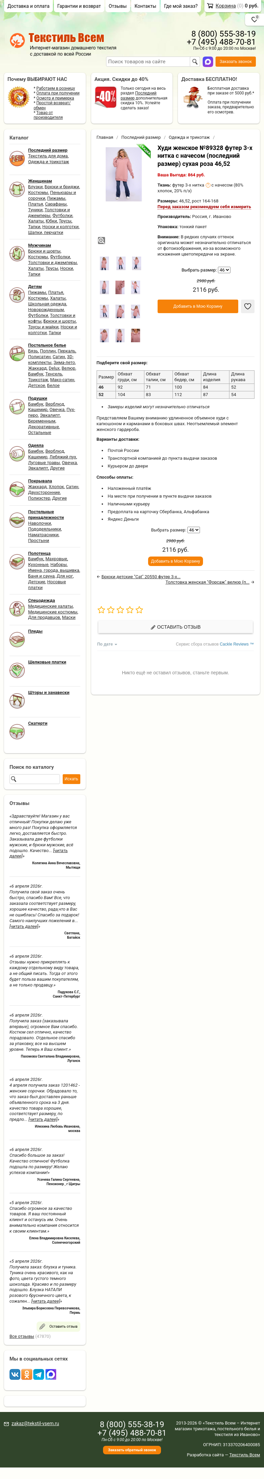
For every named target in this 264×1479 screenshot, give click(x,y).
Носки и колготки (60, 226)
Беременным (42, 420)
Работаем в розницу (55, 88)
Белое (53, 385)
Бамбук (35, 373)
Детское (36, 385)
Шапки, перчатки (45, 232)
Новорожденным (46, 309)
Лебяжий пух (62, 456)
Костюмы (38, 192)
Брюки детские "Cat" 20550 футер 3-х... (141, 576)
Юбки (51, 220)
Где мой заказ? (181, 6)
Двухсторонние (44, 492)
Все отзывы (21, 1336)
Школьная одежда (47, 303)
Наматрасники (43, 534)
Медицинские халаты (50, 606)
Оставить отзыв (175, 627)
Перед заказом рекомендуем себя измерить (204, 206)
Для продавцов (44, 617)
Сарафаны (56, 203)
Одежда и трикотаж (48, 161)
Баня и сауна (41, 576)
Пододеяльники (44, 528)
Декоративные (43, 426)
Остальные (39, 432)
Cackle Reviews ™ (237, 644)
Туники (35, 209)
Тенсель (53, 373)
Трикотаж (38, 379)
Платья (35, 203)
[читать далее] (23, 926)
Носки (66, 268)
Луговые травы (44, 462)
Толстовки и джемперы (49, 212)
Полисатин (39, 356)
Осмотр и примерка (55, 98)
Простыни (38, 540)
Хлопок (56, 486)
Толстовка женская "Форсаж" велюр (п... (207, 582)
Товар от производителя (48, 115)
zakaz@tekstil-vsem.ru (35, 1423)
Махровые (56, 558)
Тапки (34, 226)
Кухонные (38, 564)
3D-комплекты (51, 359)
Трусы (65, 220)
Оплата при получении (57, 93)
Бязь (33, 350)
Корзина (226, 6)
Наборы (58, 564)
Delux (54, 368)
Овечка (56, 409)
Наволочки (39, 523)
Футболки (63, 215)
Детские (36, 581)
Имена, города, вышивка (53, 570)
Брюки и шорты (44, 251)
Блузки (35, 186)
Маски (69, 617)
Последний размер (141, 137)
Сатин (59, 356)
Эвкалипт (50, 415)
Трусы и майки (43, 326)
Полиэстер (39, 498)
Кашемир (37, 409)
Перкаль (66, 350)
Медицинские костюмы (52, 611)
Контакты (145, 6)
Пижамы (56, 198)
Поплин (48, 350)
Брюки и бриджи (62, 186)
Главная (105, 137)
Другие (57, 468)
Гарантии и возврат (79, 6)
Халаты (36, 220)
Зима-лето (64, 362)
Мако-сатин (62, 379)
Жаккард (37, 368)
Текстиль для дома (48, 155)
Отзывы (118, 6)
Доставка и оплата (28, 6)
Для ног (65, 576)
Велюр (68, 368)
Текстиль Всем (244, 1454)
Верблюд (54, 404)
